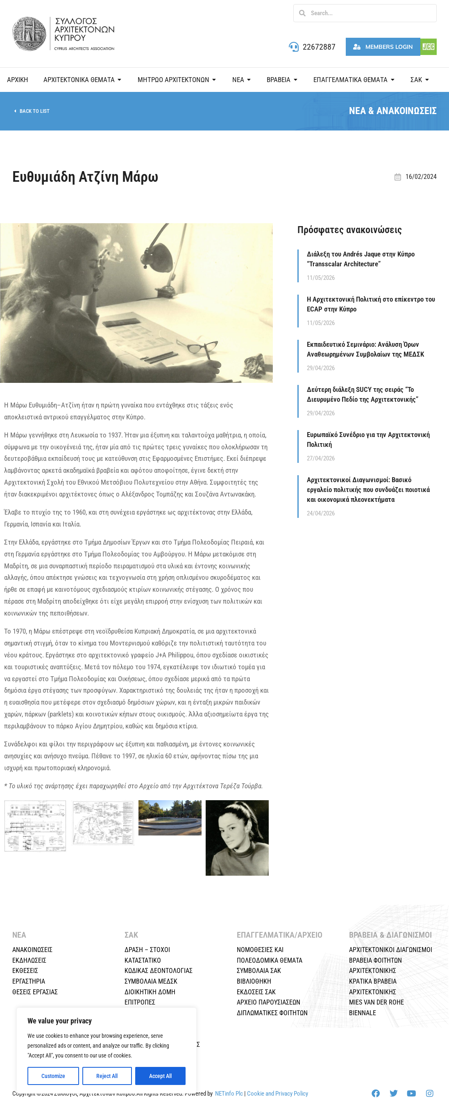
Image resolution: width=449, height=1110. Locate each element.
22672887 (319, 47)
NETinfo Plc (229, 1093)
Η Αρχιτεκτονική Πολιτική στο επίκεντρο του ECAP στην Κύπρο (371, 304)
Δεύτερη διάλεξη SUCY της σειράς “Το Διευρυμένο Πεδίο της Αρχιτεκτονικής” (362, 394)
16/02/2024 (421, 177)
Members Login (383, 46)
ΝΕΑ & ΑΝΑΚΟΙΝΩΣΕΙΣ (393, 111)
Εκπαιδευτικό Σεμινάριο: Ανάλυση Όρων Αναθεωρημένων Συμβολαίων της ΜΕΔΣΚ (365, 349)
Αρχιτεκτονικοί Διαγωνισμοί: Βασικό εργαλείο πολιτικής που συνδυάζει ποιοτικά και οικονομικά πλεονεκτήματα (368, 490)
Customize (53, 1076)
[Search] (302, 13)
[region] (106, 1050)
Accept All (160, 1076)
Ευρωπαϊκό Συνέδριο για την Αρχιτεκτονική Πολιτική (368, 439)
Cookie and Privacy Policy (277, 1093)
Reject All (107, 1076)
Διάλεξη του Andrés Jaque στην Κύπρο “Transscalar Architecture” (361, 259)
